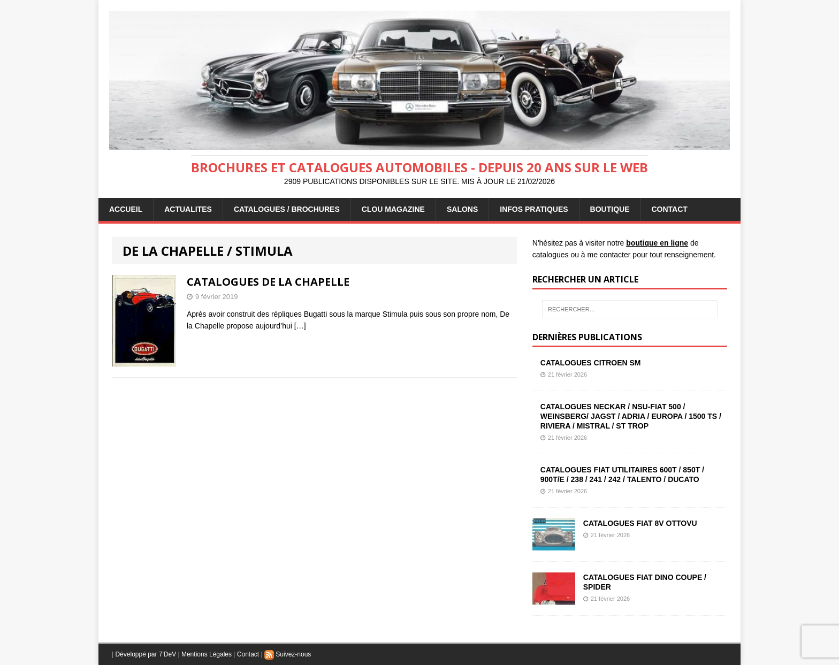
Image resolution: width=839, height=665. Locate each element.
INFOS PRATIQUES (534, 209)
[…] (300, 326)
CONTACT (670, 209)
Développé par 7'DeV (145, 654)
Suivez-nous (287, 654)
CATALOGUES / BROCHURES (287, 209)
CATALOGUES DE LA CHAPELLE (268, 281)
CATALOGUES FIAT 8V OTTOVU (640, 523)
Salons (462, 209)
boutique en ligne (657, 243)
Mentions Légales (206, 654)
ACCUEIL (125, 209)
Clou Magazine (393, 209)
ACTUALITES (188, 209)
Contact (248, 654)
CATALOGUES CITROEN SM (590, 362)
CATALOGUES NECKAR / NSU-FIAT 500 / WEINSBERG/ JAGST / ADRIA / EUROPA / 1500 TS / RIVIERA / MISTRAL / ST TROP (630, 416)
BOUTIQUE (610, 209)
